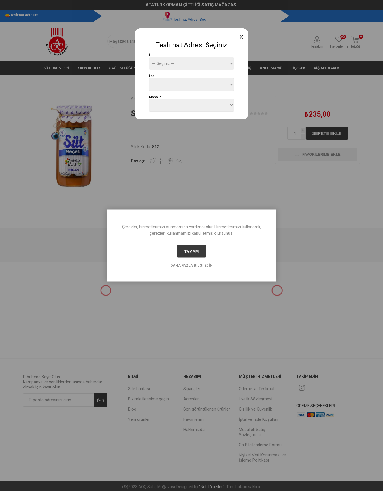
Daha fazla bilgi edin (191, 265)
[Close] (241, 37)
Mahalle (155, 97)
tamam (191, 251)
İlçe (152, 76)
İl (150, 55)
